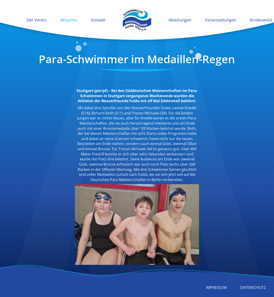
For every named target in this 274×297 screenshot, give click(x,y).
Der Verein (36, 20)
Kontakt (98, 20)
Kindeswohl (261, 20)
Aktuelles (68, 20)
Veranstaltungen (220, 20)
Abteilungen (179, 20)
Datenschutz (253, 287)
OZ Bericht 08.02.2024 (137, 85)
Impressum (216, 287)
